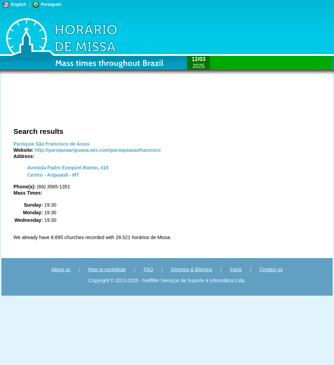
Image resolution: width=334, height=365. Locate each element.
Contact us (271, 269)
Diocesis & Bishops (191, 269)
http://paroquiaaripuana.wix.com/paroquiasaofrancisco (98, 150)
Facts (236, 269)
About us (60, 269)
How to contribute (107, 269)
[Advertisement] (75, 105)
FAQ (148, 269)
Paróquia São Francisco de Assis (51, 144)
